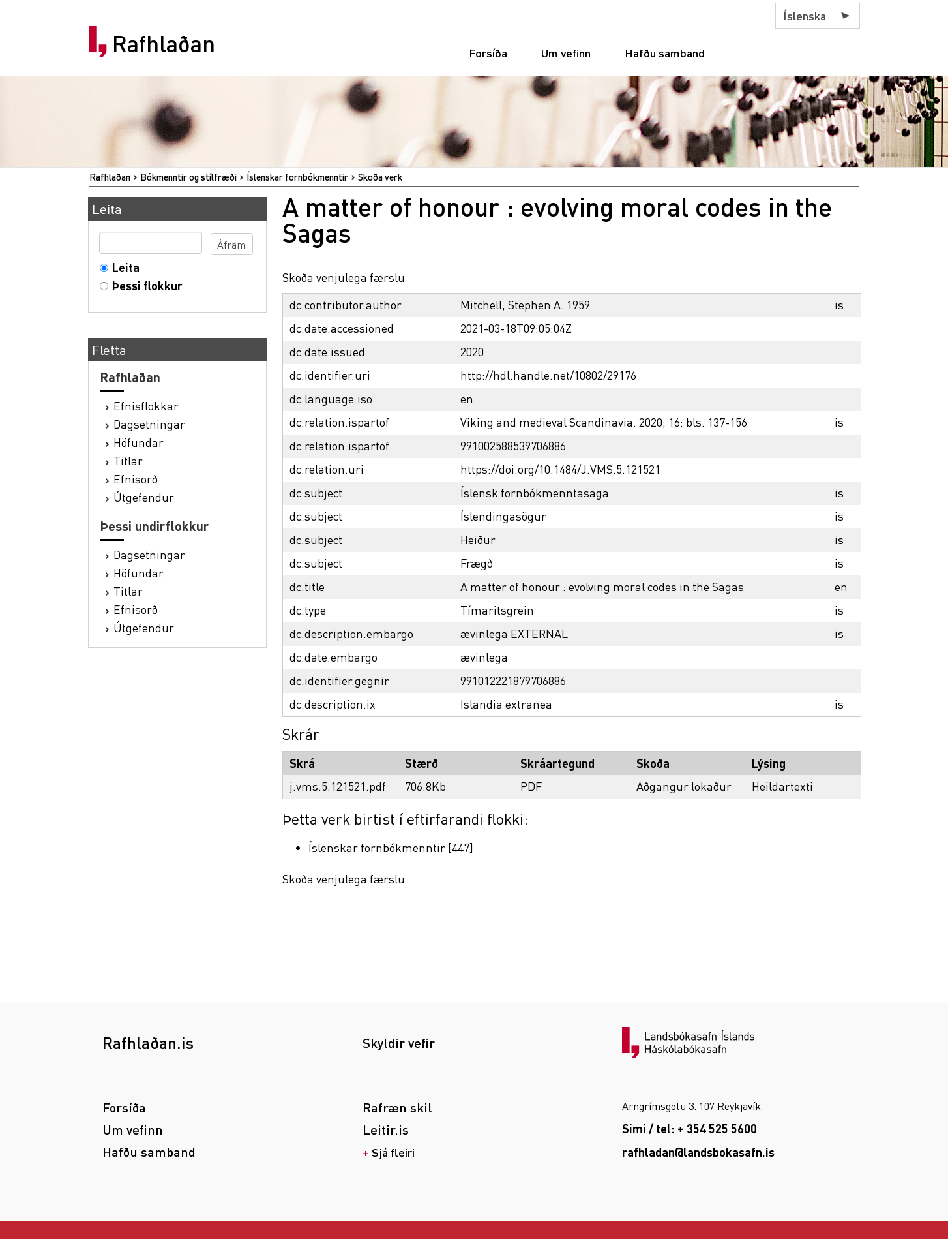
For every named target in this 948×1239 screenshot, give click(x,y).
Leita (123, 267)
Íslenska (804, 15)
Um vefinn (566, 52)
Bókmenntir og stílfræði (188, 177)
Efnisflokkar (146, 405)
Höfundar (138, 442)
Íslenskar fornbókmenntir (297, 177)
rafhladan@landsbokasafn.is (698, 1151)
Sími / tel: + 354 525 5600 (689, 1128)
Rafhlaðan (163, 43)
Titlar (128, 460)
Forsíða (488, 52)
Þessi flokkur (144, 285)
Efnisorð (135, 478)
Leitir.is (386, 1129)
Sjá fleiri (393, 1151)
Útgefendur (143, 496)
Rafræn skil (397, 1107)
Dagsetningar (149, 423)
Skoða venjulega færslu (343, 276)
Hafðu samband (665, 52)
